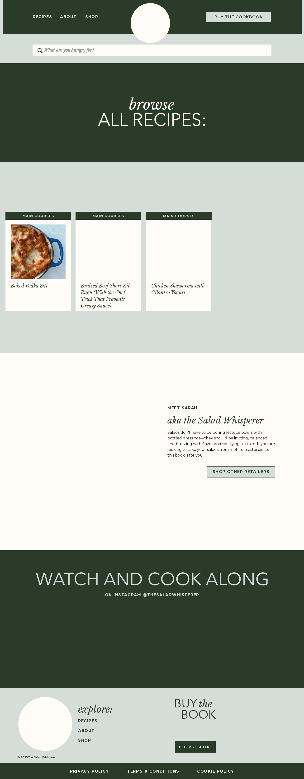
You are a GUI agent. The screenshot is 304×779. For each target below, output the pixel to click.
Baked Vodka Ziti (29, 286)
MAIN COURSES (38, 216)
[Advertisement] (152, 193)
